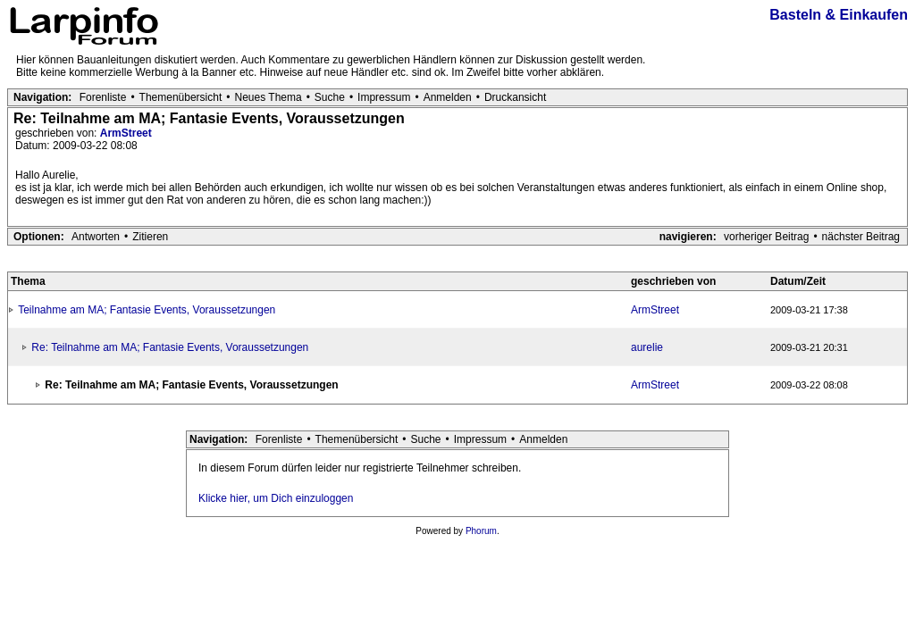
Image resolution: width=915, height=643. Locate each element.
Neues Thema (268, 97)
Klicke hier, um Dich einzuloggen (275, 498)
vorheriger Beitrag (766, 236)
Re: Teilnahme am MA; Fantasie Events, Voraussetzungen (169, 347)
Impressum (383, 97)
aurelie (647, 347)
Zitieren (150, 236)
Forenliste (103, 97)
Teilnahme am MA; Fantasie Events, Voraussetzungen (146, 310)
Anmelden (448, 97)
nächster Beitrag (861, 236)
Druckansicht (515, 97)
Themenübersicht (180, 97)
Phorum (481, 531)
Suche (330, 97)
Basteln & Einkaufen (838, 14)
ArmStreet (126, 133)
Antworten (95, 236)
